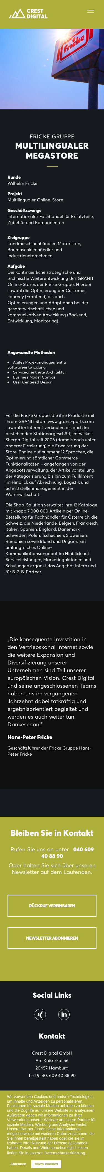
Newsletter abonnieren (52, 938)
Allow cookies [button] (46, 1164)
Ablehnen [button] (18, 1164)
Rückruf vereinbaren (52, 905)
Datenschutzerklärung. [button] (65, 1153)
